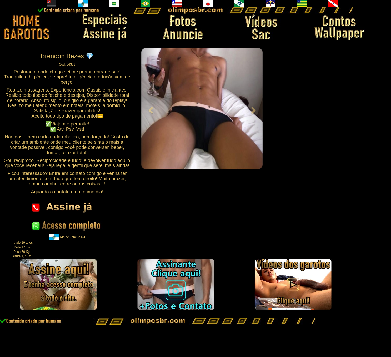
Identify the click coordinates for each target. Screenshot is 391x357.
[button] (150, 108)
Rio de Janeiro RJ (72, 237)
